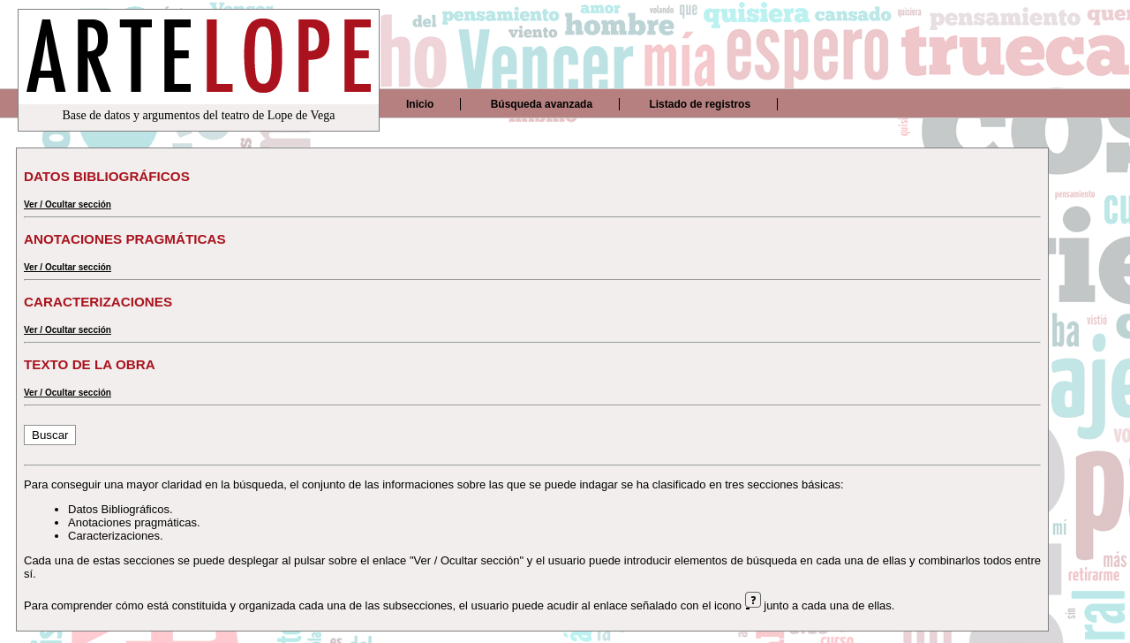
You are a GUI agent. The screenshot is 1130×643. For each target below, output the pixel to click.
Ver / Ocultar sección (67, 204)
